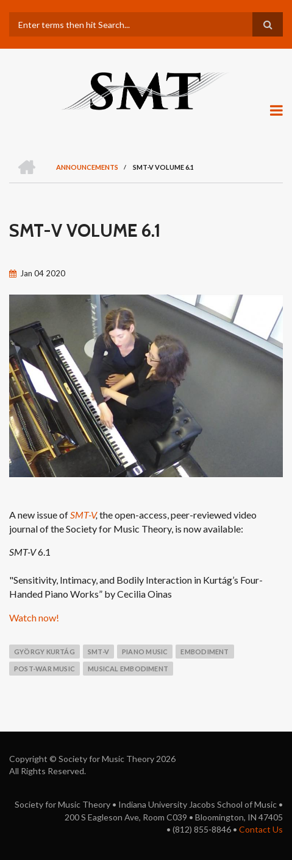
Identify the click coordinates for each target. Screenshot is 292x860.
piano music (145, 651)
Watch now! (34, 617)
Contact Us (261, 829)
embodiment (204, 651)
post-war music (44, 669)
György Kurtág (44, 651)
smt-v (98, 651)
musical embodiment (128, 669)
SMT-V (83, 514)
